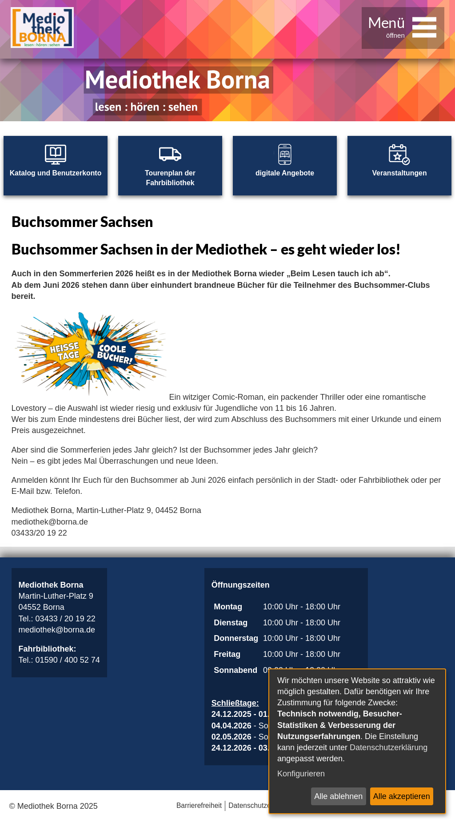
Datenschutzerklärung (388, 747)
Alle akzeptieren (401, 796)
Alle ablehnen (338, 796)
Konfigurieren (301, 773)
